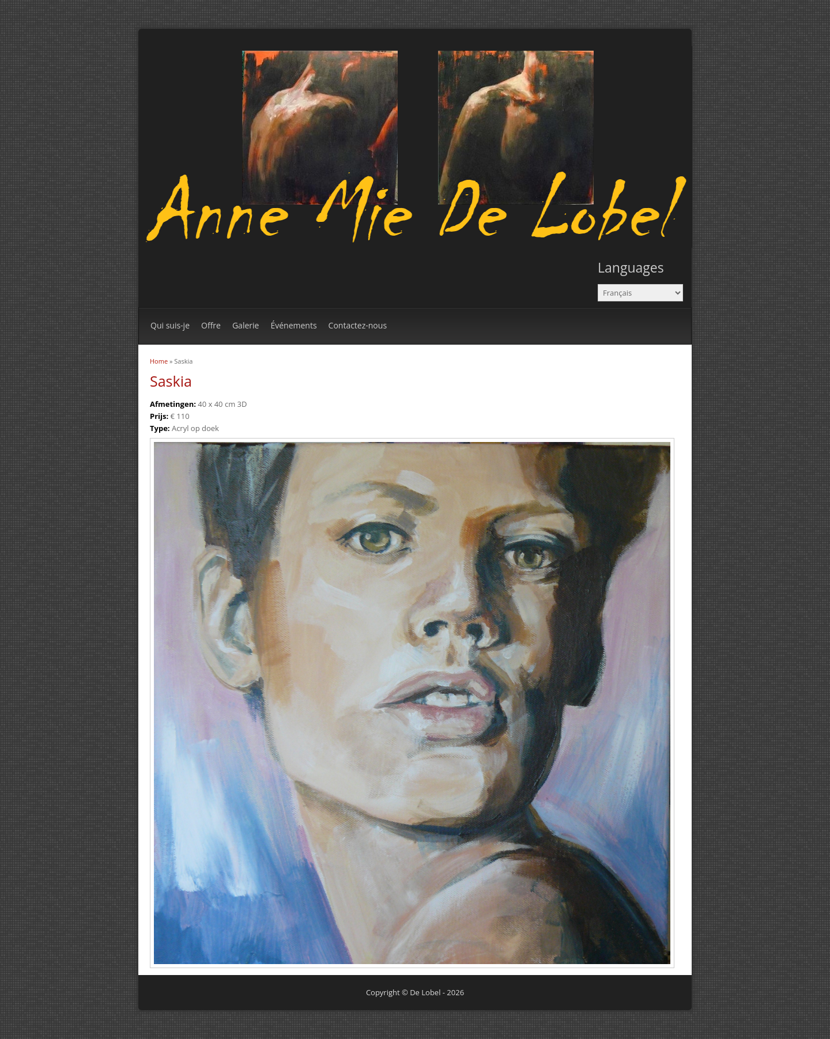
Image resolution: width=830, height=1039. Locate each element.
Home (159, 361)
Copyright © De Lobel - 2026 (415, 992)
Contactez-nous (358, 325)
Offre (211, 325)
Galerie (245, 325)
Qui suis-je (170, 325)
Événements (293, 325)
